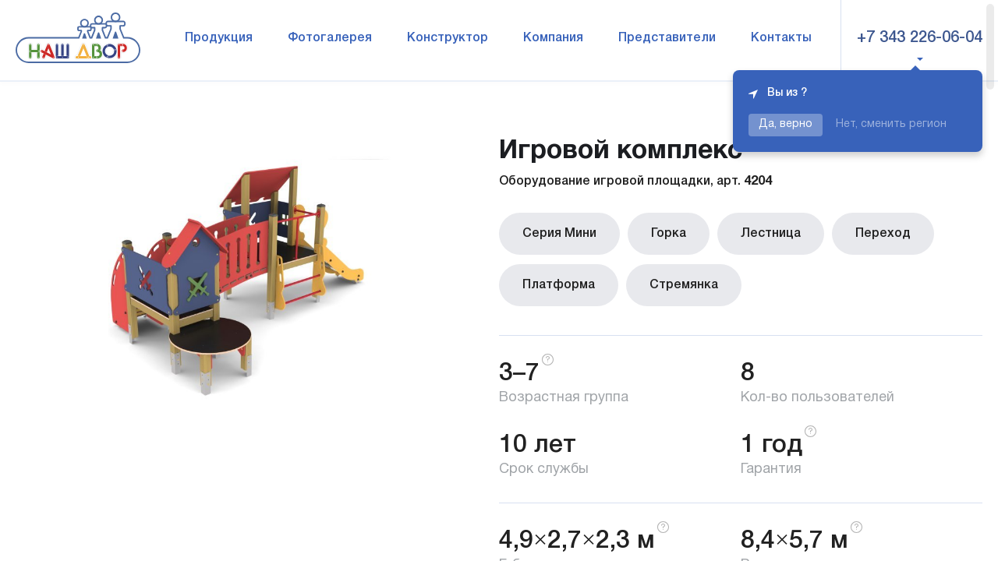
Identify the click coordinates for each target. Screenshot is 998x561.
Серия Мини (559, 233)
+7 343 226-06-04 (919, 38)
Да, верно (785, 124)
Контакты (781, 38)
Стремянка (683, 285)
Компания (553, 38)
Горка (668, 233)
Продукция (219, 38)
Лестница (771, 233)
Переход (883, 233)
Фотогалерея (330, 38)
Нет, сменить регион (891, 124)
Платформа (558, 285)
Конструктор (447, 38)
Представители (667, 38)
